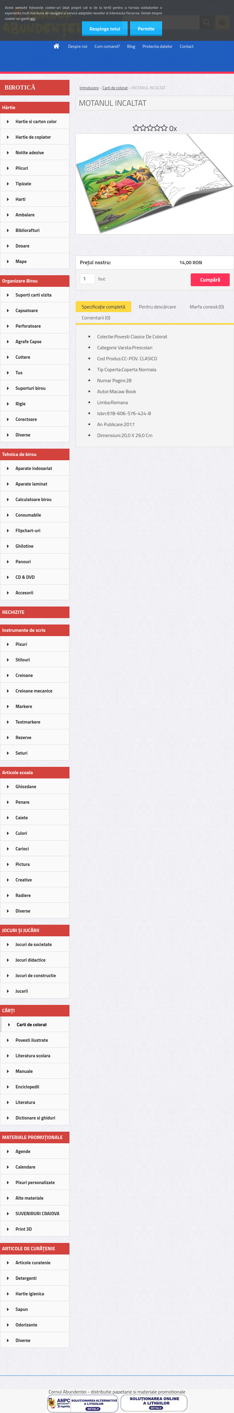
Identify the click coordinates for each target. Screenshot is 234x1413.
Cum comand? (107, 46)
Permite (146, 28)
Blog (131, 46)
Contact (186, 46)
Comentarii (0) (96, 317)
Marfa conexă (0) (207, 306)
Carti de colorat (115, 88)
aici (32, 18)
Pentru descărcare (157, 306)
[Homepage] (56, 46)
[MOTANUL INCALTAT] (155, 136)
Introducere (89, 88)
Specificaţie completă (103, 306)
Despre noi (77, 46)
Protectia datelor (157, 46)
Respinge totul (104, 28)
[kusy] (87, 278)
